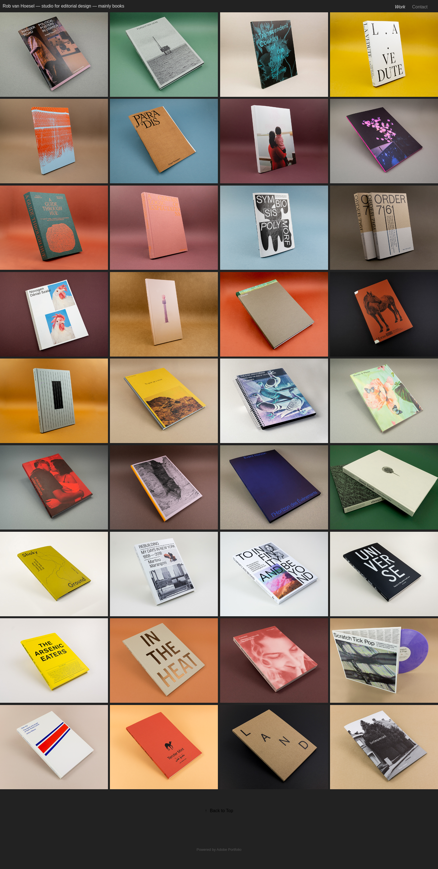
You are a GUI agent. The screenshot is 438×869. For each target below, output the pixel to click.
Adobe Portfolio (228, 849)
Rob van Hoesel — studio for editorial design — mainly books (63, 6)
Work (400, 6)
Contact (420, 6)
